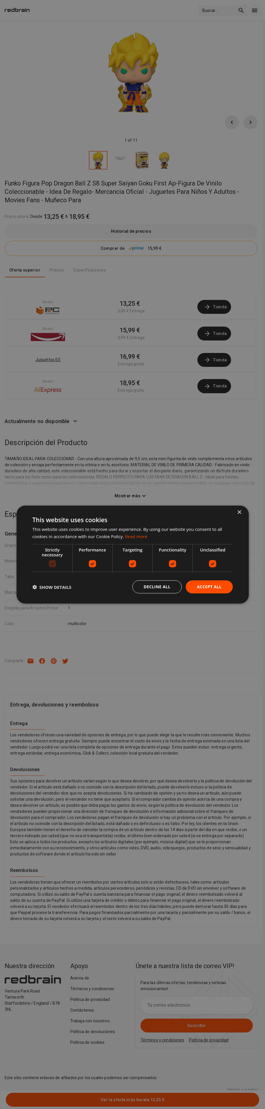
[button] (52, 586)
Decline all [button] (157, 586)
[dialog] (133, 554)
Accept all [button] (209, 586)
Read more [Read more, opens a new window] (136, 536)
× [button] (239, 512)
